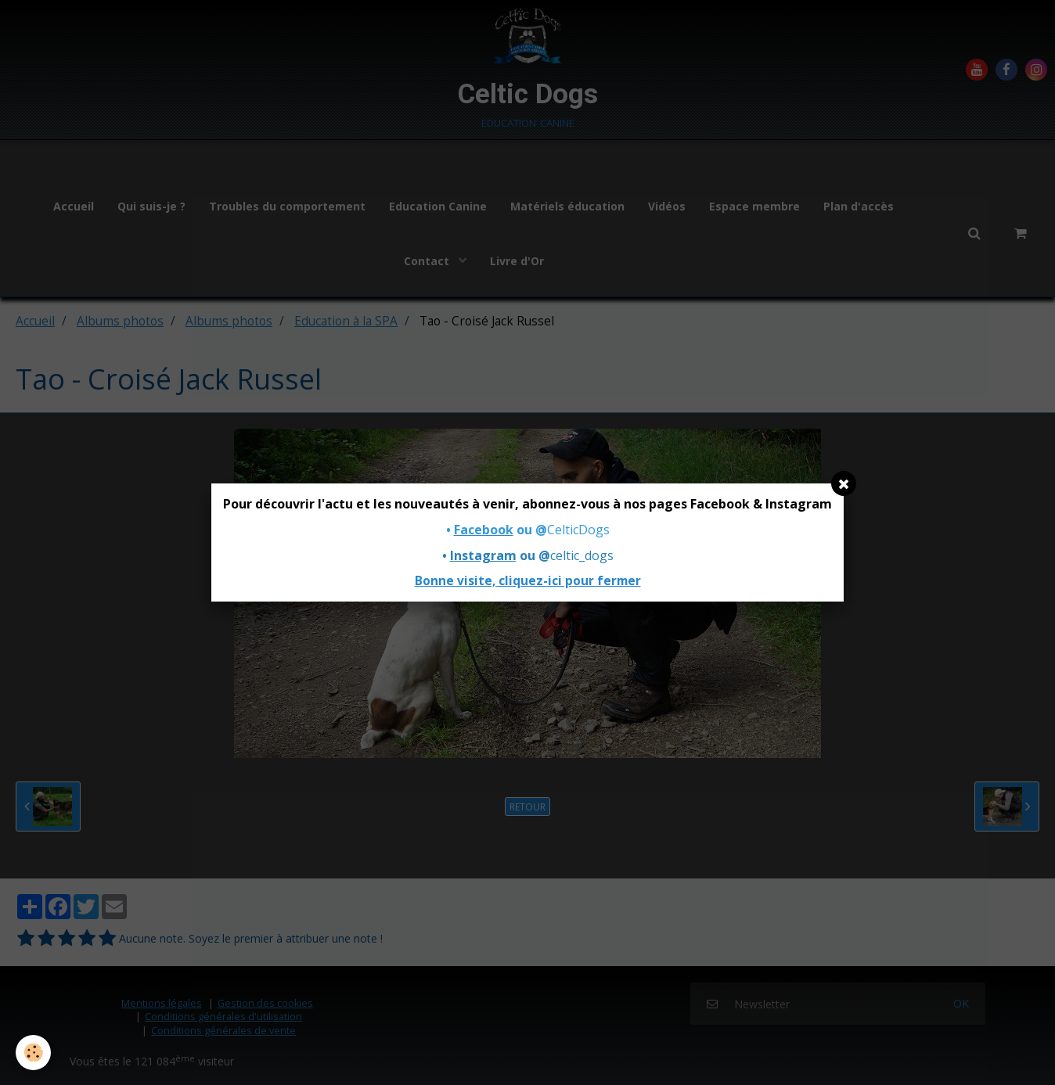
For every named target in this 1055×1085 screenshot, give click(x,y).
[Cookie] (33, 1052)
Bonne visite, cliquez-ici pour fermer (528, 581)
